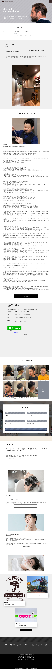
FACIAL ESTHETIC (26, 546)
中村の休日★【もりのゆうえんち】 (35, 595)
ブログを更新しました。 (18, 27)
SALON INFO (26, 334)
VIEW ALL (43, 390)
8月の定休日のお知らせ (21, 625)
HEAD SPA (26, 462)
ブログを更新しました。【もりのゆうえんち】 (22, 31)
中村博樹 (5, 144)
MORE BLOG (26, 630)
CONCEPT (26, 61)
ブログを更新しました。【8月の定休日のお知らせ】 (22, 35)
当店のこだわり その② (9, 604)
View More (26, 296)
